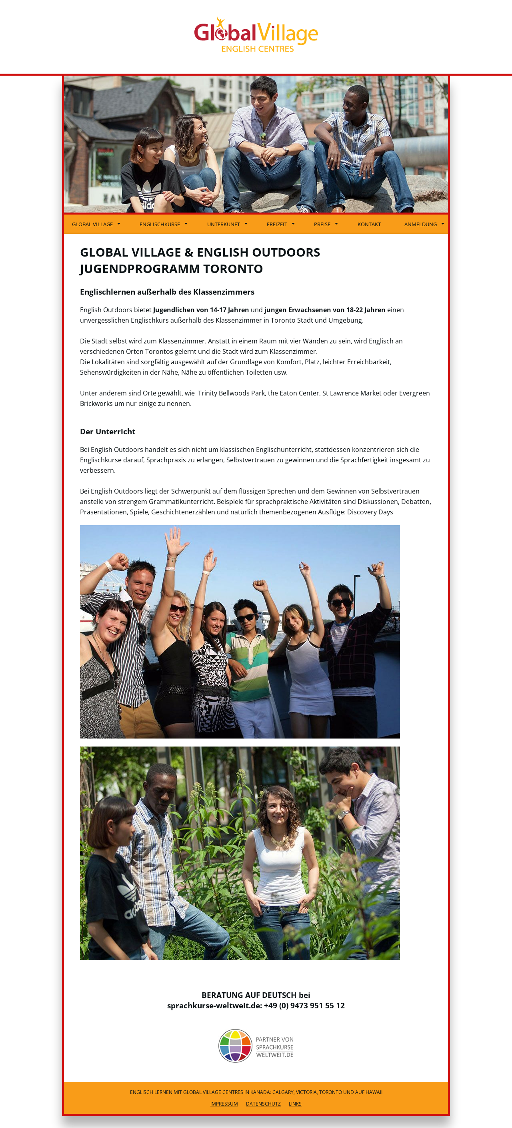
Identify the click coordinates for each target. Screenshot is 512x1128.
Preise (326, 224)
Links (295, 1103)
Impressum (224, 1103)
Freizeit (281, 224)
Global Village (96, 224)
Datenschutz (263, 1103)
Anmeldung (424, 224)
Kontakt (369, 224)
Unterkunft (227, 224)
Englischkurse (164, 224)
